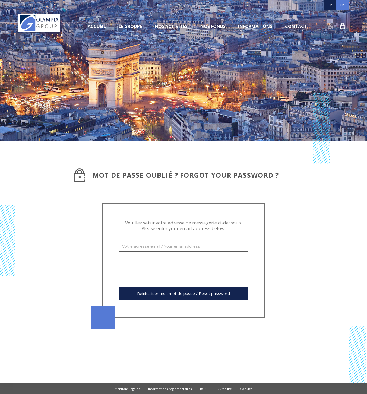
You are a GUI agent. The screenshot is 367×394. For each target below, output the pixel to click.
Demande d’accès (342, 26)
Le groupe (130, 26)
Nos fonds (213, 26)
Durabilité (224, 389)
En (342, 4)
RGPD (204, 389)
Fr (330, 4)
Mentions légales (127, 389)
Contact (296, 26)
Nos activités (171, 26)
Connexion (330, 26)
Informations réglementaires (170, 389)
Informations (255, 26)
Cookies (246, 389)
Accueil (97, 26)
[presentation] (160, 270)
